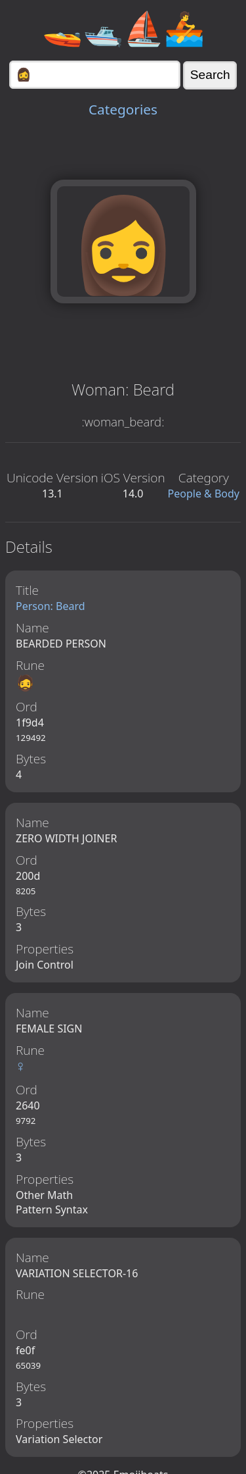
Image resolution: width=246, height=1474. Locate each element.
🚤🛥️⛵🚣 (123, 27)
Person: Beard (50, 606)
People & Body (204, 493)
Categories (123, 109)
